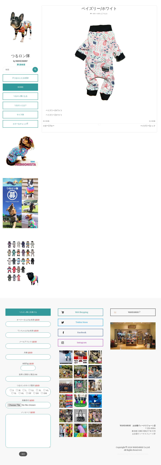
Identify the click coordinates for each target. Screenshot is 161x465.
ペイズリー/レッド (147, 126)
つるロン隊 (20, 56)
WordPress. (143, 454)
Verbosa (132, 454)
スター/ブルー (48, 126)
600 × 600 (97, 13)
